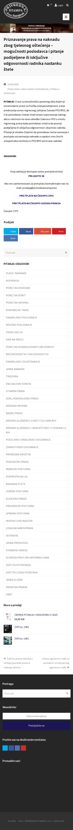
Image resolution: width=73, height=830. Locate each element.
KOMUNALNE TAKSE (17, 310)
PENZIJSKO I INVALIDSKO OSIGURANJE (28, 89)
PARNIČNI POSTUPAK (18, 469)
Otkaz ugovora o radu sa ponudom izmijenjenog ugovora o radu (55, 663)
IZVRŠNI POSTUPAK (17, 491)
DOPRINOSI (12, 280)
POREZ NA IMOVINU (17, 302)
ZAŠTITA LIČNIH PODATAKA (21, 572)
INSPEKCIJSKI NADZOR (19, 520)
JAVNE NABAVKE (15, 369)
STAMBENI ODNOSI (17, 550)
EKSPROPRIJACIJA (16, 476)
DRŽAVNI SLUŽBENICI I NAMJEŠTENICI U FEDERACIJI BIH (36, 430)
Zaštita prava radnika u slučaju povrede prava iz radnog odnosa (18, 663)
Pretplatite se (36, 725)
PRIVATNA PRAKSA (16, 587)
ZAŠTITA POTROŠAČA (18, 565)
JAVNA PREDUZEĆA (17, 542)
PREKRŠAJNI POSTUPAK (20, 506)
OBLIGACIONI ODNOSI (18, 383)
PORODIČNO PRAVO (17, 461)
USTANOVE (12, 535)
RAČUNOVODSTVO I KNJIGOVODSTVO (27, 354)
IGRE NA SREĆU (14, 339)
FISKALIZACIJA (14, 332)
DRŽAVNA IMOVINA (16, 405)
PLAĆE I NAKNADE (16, 273)
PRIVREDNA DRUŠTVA (18, 454)
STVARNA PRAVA (15, 391)
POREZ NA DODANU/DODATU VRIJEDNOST (30, 347)
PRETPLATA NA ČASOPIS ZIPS (36, 195)
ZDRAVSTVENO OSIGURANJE (22, 447)
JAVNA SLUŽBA (14, 579)
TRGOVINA (12, 376)
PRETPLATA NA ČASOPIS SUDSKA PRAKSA (36, 203)
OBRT (9, 594)
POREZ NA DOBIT (16, 295)
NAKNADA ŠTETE (15, 484)
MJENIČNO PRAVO (16, 498)
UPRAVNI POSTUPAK (17, 513)
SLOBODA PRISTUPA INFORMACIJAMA (27, 557)
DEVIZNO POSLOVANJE (19, 324)
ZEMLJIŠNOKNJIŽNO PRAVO (22, 398)
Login (60, 5)
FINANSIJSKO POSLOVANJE (21, 317)
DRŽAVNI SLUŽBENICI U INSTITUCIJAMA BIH (31, 420)
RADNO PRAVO (14, 413)
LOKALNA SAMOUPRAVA (19, 528)
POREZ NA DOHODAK (18, 288)
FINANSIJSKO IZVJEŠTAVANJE (23, 361)
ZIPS (15, 211)
